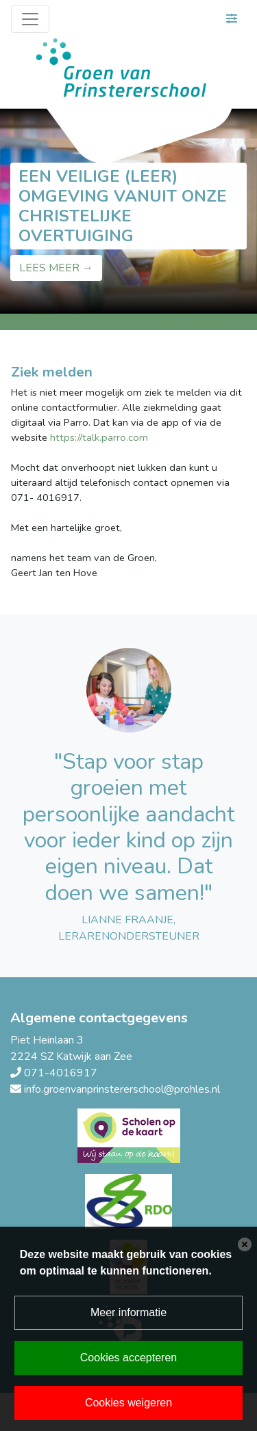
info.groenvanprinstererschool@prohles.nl (122, 1089)
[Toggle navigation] (30, 19)
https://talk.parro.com (99, 437)
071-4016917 (60, 1072)
